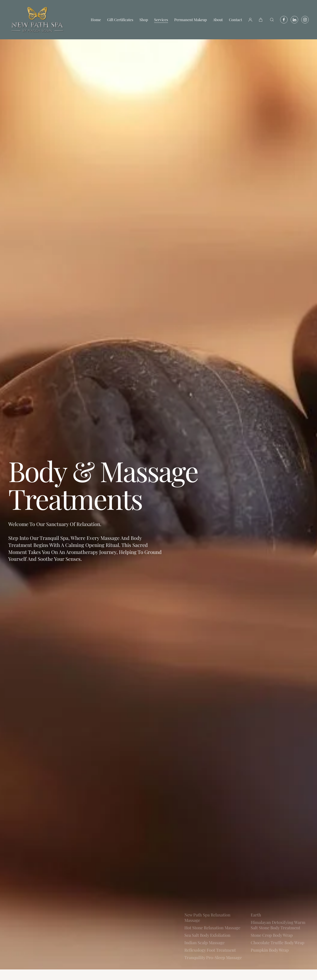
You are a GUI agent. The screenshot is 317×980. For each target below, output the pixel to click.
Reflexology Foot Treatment (210, 950)
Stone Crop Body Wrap (272, 935)
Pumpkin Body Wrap (270, 950)
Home (96, 19)
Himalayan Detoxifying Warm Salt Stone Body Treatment (278, 924)
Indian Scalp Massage (204, 942)
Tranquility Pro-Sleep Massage (213, 957)
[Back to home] (37, 19)
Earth (256, 914)
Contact (235, 19)
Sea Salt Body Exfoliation (207, 935)
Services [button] (161, 19)
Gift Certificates (120, 19)
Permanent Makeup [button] (190, 19)
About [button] (218, 19)
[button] (261, 19)
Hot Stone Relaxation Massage (212, 927)
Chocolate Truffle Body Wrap (277, 942)
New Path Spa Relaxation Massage (207, 917)
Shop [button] (143, 19)
